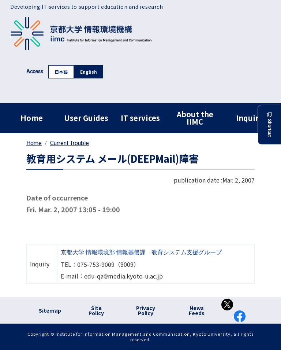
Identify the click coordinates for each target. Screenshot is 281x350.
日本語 (61, 72)
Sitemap (50, 310)
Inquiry (249, 118)
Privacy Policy (145, 310)
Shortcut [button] (269, 125)
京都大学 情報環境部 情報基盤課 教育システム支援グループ (141, 252)
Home (31, 118)
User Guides (86, 118)
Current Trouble (69, 143)
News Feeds (197, 310)
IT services (140, 118)
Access (34, 71)
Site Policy (96, 310)
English (88, 72)
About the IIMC (195, 118)
